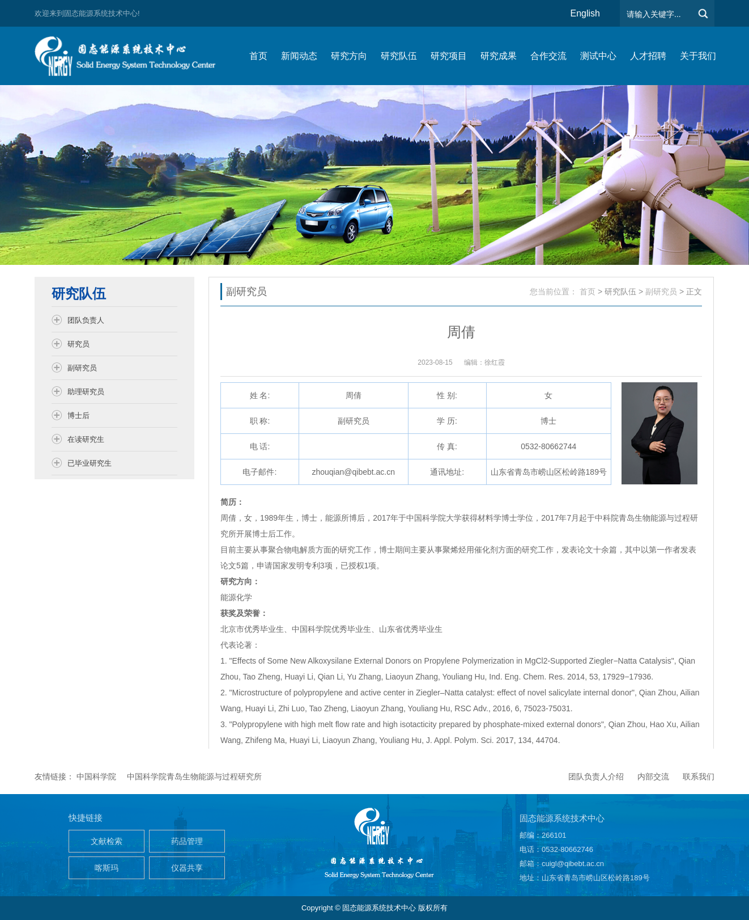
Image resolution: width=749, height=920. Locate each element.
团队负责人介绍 (596, 776)
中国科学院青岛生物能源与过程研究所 (194, 776)
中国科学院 (96, 776)
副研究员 (661, 291)
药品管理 (187, 841)
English (585, 13)
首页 (587, 291)
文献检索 (106, 841)
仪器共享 (187, 867)
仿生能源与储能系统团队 (131, 56)
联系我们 (698, 776)
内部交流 (653, 776)
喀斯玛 (106, 867)
